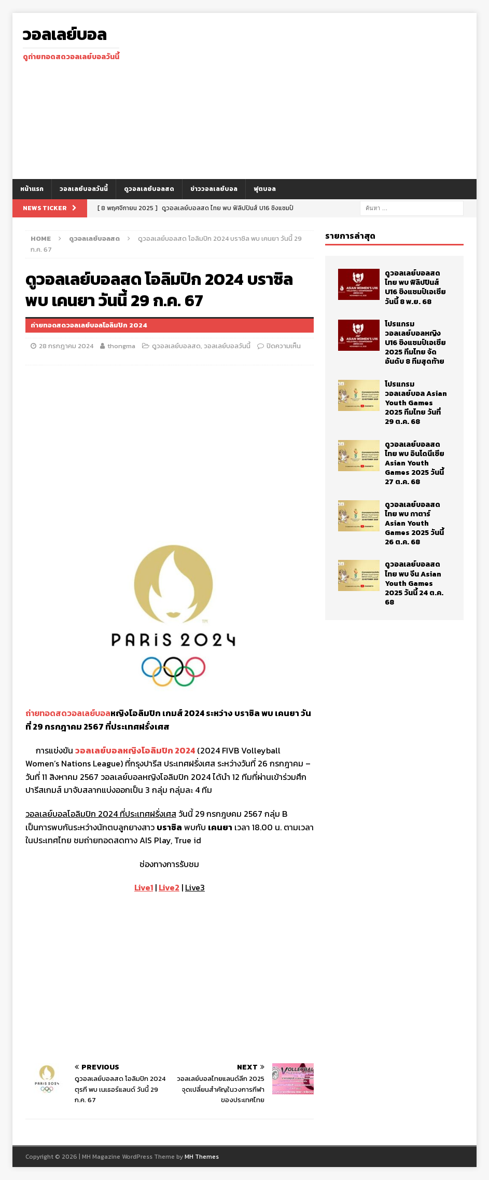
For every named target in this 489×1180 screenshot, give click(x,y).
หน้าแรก (32, 189)
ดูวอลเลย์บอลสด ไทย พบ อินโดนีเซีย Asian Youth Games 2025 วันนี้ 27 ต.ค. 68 (414, 463)
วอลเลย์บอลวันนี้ (84, 189)
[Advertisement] (319, 96)
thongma (121, 346)
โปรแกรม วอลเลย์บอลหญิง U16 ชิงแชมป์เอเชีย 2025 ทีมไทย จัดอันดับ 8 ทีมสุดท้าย (415, 343)
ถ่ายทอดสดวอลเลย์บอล (67, 713)
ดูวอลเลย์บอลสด (149, 189)
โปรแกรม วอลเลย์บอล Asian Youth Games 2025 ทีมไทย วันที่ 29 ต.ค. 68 (416, 403)
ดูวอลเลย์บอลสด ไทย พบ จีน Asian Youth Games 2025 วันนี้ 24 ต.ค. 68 (414, 583)
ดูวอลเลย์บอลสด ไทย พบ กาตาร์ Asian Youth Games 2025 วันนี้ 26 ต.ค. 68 (414, 523)
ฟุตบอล (265, 189)
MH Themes (202, 1156)
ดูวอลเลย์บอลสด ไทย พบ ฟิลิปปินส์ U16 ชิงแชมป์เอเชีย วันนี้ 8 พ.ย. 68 (415, 287)
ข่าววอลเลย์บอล (213, 189)
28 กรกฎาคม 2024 (66, 346)
